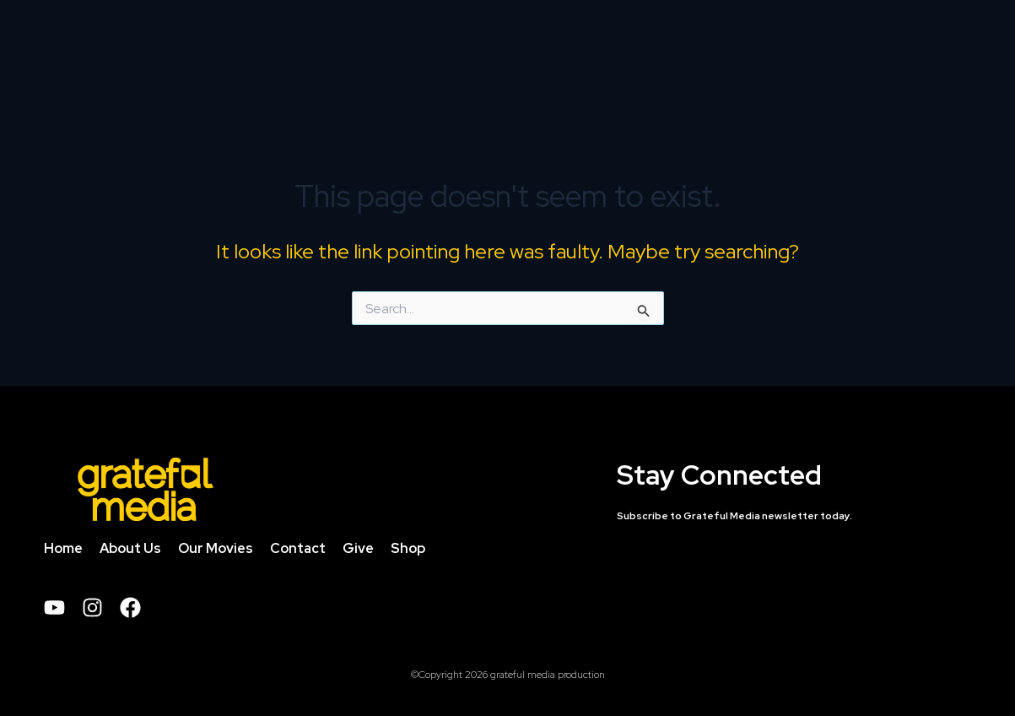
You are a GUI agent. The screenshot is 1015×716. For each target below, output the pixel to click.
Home (63, 553)
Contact (298, 553)
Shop (408, 553)
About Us (130, 553)
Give (358, 553)
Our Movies (215, 553)
